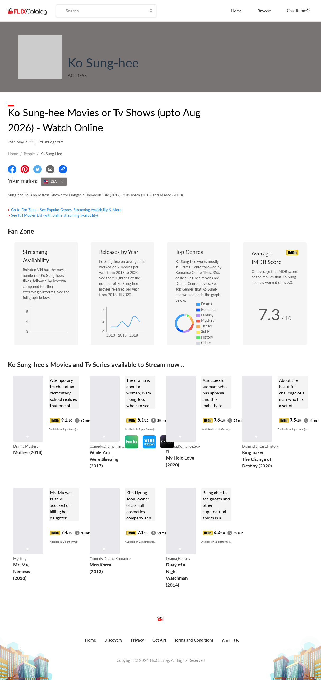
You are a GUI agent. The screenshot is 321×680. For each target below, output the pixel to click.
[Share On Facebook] (12, 169)
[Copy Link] (63, 169)
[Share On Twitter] (37, 169)
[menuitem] (236, 10)
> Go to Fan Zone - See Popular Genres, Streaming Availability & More (64, 210)
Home (236, 10)
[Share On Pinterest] (25, 169)
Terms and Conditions (193, 640)
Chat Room (298, 10)
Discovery (113, 640)
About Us (230, 640)
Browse (264, 10)
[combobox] (54, 181)
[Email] (50, 169)
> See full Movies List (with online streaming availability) (53, 215)
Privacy (137, 640)
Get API (159, 640)
